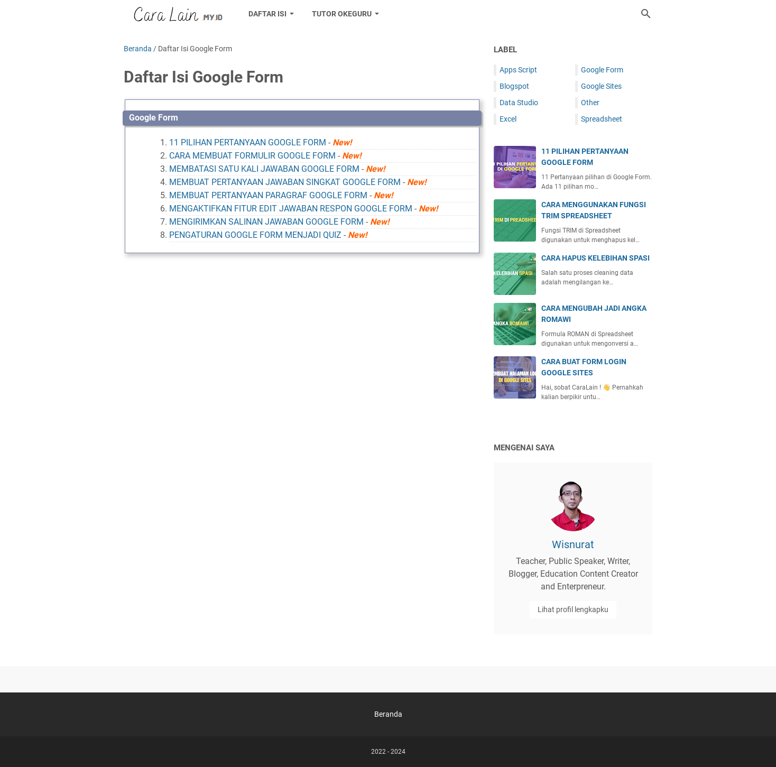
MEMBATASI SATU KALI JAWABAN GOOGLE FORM (264, 169)
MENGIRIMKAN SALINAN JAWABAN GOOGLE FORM (266, 222)
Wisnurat (573, 544)
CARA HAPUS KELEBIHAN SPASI (595, 258)
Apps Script (518, 70)
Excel (508, 119)
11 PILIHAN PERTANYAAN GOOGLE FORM (247, 142)
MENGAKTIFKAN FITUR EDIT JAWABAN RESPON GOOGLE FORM (290, 209)
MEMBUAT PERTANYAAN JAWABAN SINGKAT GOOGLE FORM (285, 182)
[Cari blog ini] (646, 13)
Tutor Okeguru (342, 14)
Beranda (388, 714)
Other (590, 102)
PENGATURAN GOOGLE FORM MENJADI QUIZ (255, 235)
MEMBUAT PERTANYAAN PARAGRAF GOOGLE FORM (268, 195)
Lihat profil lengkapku (573, 609)
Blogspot (514, 86)
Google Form (153, 118)
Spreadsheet (601, 119)
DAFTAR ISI (267, 14)
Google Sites (601, 86)
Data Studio (519, 102)
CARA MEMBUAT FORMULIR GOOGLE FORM (252, 156)
